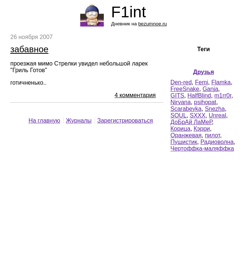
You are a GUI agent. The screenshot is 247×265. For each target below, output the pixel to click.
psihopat (205, 102)
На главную (44, 120)
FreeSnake (184, 89)
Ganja (210, 89)
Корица (180, 129)
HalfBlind (199, 95)
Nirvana (180, 102)
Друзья (203, 72)
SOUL (178, 115)
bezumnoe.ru (152, 23)
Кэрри (202, 129)
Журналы (79, 120)
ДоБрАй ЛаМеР (191, 122)
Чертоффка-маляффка (202, 148)
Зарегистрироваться (125, 120)
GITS (177, 95)
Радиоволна (216, 142)
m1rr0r (222, 95)
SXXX (197, 115)
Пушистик (183, 142)
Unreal (217, 115)
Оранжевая (186, 135)
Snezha (215, 109)
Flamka (220, 82)
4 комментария (135, 95)
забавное (29, 49)
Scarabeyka (186, 109)
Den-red (181, 82)
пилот (212, 135)
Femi (201, 82)
